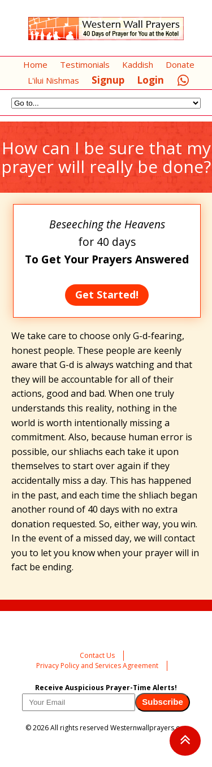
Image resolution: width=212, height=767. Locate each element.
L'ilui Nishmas (53, 80)
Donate (180, 64)
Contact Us (97, 655)
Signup (108, 79)
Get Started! (107, 294)
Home (35, 64)
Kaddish (137, 64)
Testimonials (85, 64)
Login (150, 79)
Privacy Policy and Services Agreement (97, 665)
